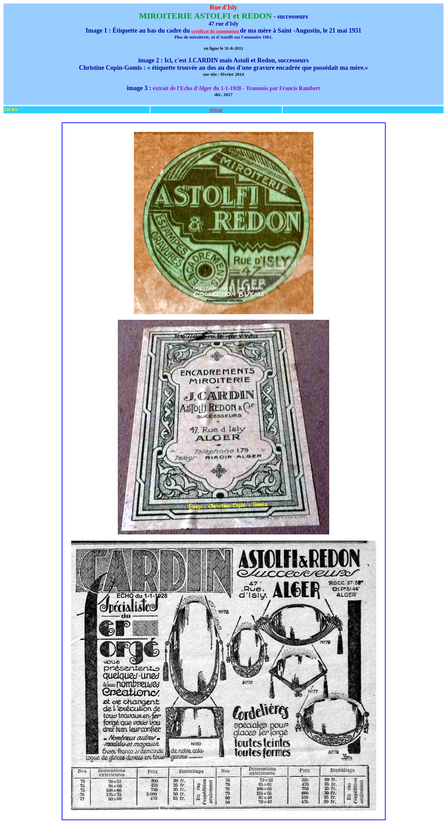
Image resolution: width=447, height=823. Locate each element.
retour (216, 110)
